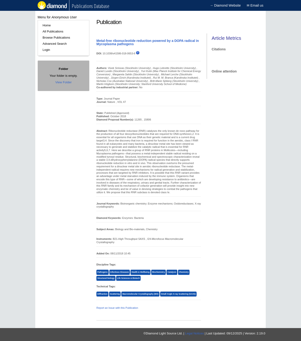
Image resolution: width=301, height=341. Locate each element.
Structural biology (106, 278)
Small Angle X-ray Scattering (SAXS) (178, 294)
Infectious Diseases (119, 272)
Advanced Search (55, 43)
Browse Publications (56, 37)
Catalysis (171, 272)
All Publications (53, 31)
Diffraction (102, 294)
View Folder (63, 82)
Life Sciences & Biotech (128, 278)
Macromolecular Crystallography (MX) (140, 294)
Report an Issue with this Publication (117, 307)
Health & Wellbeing (140, 272)
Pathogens (102, 272)
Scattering (115, 294)
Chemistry (184, 272)
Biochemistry (158, 272)
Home (47, 25)
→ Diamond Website (225, 5)
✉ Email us (255, 5)
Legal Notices (194, 333)
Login (46, 50)
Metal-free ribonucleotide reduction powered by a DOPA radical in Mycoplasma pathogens (147, 42)
